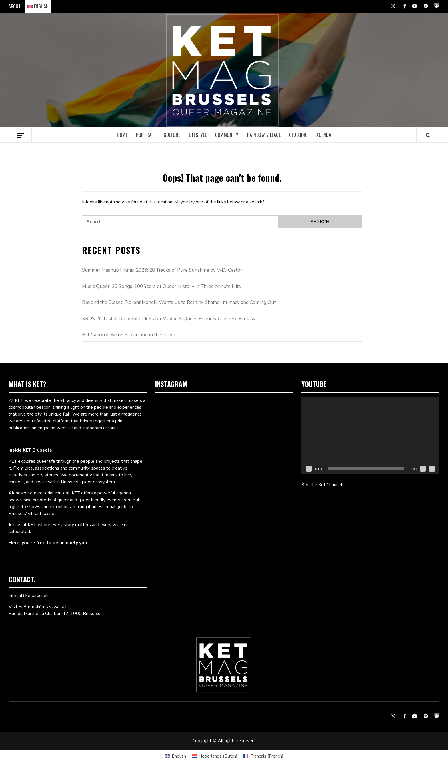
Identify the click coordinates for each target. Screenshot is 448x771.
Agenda (323, 134)
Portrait (145, 134)
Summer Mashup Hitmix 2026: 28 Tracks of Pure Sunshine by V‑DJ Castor (162, 270)
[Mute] (423, 469)
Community (227, 134)
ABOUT (15, 6)
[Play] (309, 469)
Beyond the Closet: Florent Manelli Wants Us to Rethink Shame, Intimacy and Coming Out (179, 302)
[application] (370, 435)
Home (122, 134)
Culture (172, 134)
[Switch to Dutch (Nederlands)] (214, 756)
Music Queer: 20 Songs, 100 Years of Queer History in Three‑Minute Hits (161, 286)
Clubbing (298, 134)
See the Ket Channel (321, 485)
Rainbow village (264, 134)
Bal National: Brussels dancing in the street (128, 334)
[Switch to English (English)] (175, 756)
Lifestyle (198, 134)
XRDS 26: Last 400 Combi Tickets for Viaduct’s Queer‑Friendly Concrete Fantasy (169, 318)
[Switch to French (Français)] (263, 756)
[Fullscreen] (432, 469)
